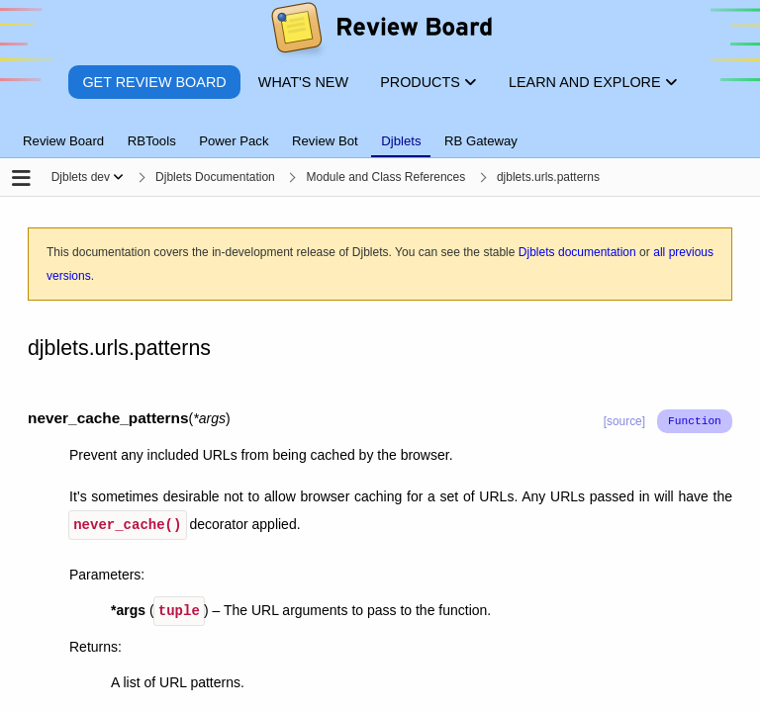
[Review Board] (380, 32)
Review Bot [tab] (325, 141)
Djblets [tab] (401, 141)
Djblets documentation (577, 252)
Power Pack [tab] (233, 141)
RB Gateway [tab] (481, 141)
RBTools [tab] (152, 141)
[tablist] (380, 129)
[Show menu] (118, 177)
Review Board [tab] (63, 141)
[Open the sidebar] (21, 179)
